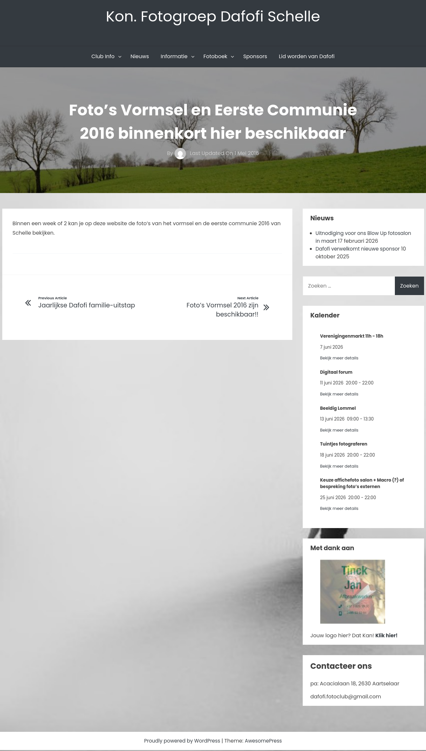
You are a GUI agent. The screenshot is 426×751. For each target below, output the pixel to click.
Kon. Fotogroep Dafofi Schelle (213, 17)
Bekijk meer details (340, 359)
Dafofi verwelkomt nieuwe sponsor (360, 249)
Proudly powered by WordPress (182, 741)
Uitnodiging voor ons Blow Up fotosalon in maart (353, 238)
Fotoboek (215, 57)
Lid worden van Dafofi (307, 57)
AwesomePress (265, 741)
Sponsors (255, 57)
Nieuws (139, 57)
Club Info (103, 57)
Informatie (174, 57)
